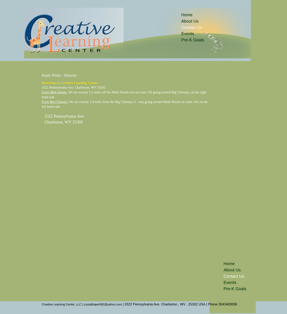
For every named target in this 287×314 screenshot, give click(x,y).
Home (187, 15)
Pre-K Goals (190, 40)
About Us (190, 21)
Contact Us (190, 27)
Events (187, 33)
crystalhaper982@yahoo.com (103, 304)
